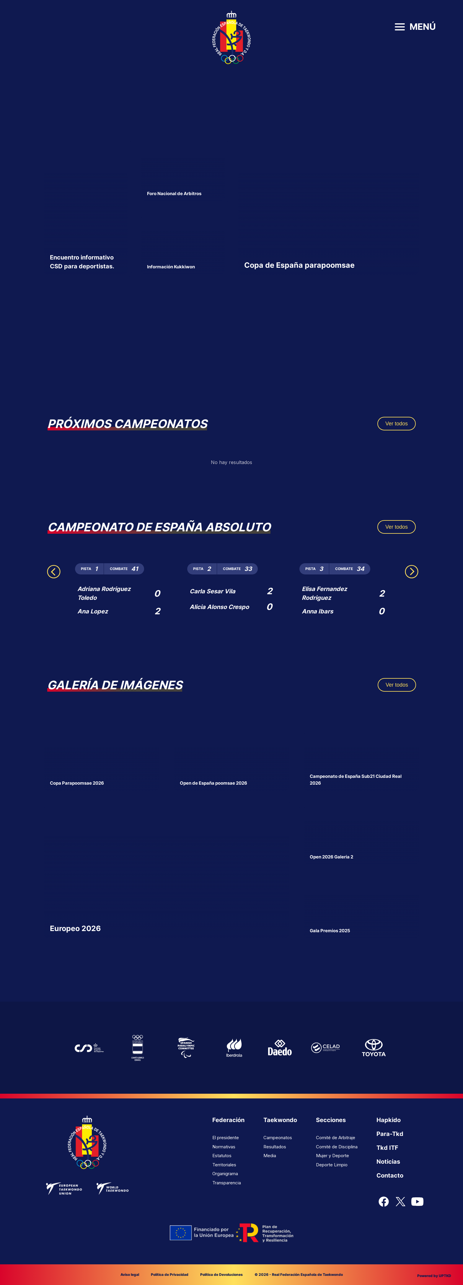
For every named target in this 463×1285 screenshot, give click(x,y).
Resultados (274, 1147)
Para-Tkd (389, 1133)
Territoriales (224, 1165)
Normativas (223, 1147)
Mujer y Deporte (332, 1155)
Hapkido (388, 1120)
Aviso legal (129, 1274)
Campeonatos (277, 1137)
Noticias (388, 1161)
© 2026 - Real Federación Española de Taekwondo (299, 1274)
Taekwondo (280, 1120)
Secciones (331, 1120)
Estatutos (221, 1155)
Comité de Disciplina (337, 1147)
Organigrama (225, 1173)
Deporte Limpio (332, 1165)
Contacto (389, 1175)
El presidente (225, 1137)
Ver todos (396, 424)
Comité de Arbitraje (335, 1137)
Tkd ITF (387, 1147)
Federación (228, 1120)
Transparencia (226, 1183)
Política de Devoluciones (221, 1274)
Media (269, 1155)
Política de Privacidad (169, 1274)
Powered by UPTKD (434, 1275)
